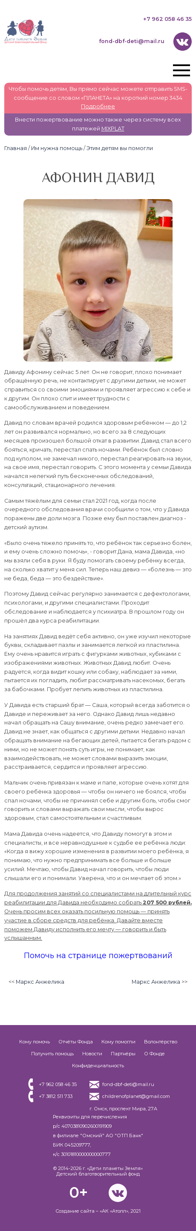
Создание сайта (75, 1211)
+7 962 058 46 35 (167, 19)
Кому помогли (118, 1042)
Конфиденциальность (98, 1066)
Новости (92, 1054)
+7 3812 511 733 (55, 1096)
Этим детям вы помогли (119, 148)
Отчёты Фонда (75, 1042)
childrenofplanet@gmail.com (136, 1096)
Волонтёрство (160, 1042)
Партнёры (123, 1054)
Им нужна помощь (56, 148)
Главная (15, 148)
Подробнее (98, 106)
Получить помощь (52, 1054)
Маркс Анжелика (40, 982)
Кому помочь (34, 1042)
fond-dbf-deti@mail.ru (131, 41)
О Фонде (154, 1054)
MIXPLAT (112, 128)
